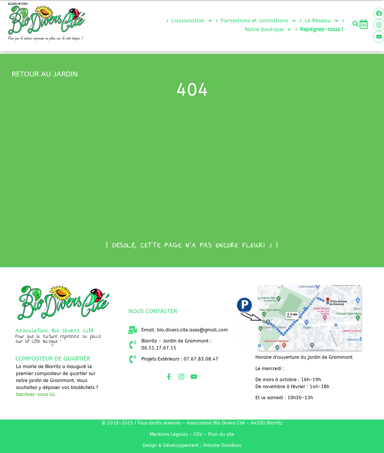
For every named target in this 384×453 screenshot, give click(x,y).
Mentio (169, 434)
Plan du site (221, 434)
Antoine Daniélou (222, 445)
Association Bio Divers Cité (54, 331)
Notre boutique (268, 29)
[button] (355, 23)
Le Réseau (322, 20)
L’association (192, 20)
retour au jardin (45, 74)
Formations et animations (259, 20)
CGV (197, 434)
